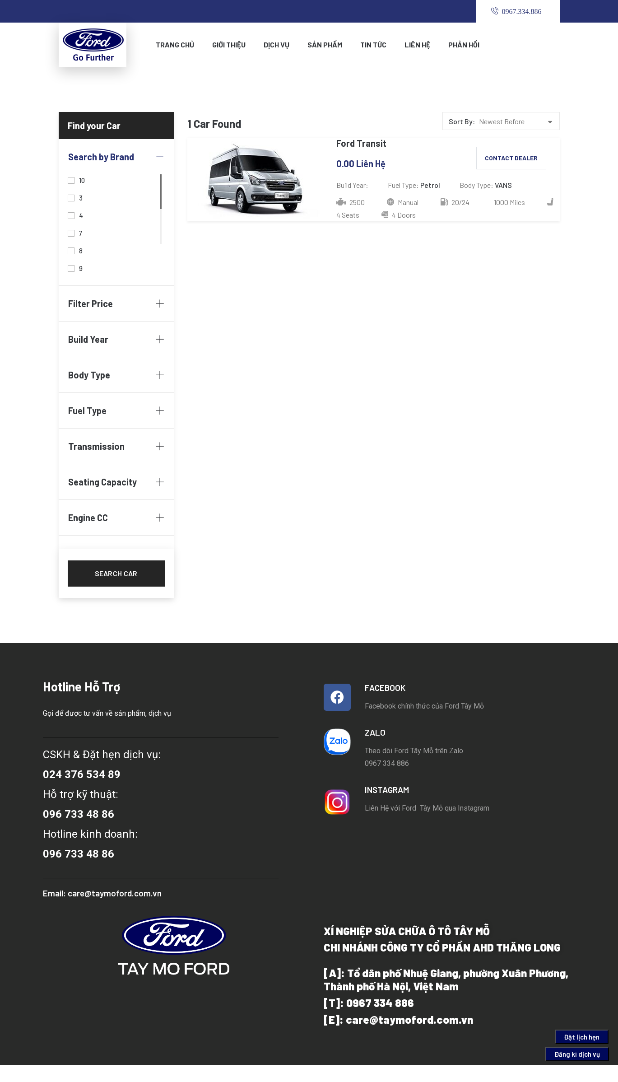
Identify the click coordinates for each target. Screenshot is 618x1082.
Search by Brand (116, 156)
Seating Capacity (116, 481)
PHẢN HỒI (463, 44)
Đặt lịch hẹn (581, 1037)
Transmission (116, 446)
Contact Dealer (511, 158)
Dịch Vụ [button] (276, 44)
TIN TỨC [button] (373, 44)
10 (82, 179)
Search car (116, 573)
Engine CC (116, 517)
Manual (402, 202)
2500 (350, 202)
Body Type (116, 374)
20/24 (455, 202)
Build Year (116, 339)
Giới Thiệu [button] (229, 44)
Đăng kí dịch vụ (577, 1054)
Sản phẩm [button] (324, 44)
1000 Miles (508, 202)
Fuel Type (116, 410)
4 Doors (398, 214)
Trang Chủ (175, 44)
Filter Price (116, 303)
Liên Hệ (417, 44)
